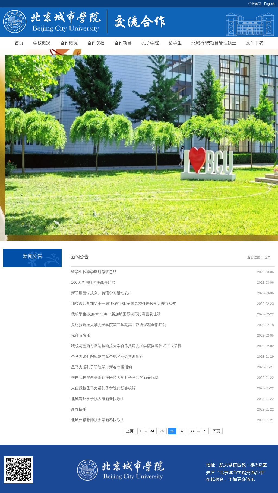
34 (152, 431)
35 (162, 431)
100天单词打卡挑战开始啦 (93, 282)
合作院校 (96, 43)
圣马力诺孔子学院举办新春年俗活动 (101, 367)
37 (182, 431)
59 (204, 431)
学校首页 (254, 4)
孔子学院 (150, 43)
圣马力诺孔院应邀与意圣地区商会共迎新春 (107, 356)
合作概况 (69, 43)
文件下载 (254, 43)
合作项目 (123, 43)
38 (192, 431)
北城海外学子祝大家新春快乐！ (97, 399)
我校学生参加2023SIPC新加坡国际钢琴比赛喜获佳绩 (116, 314)
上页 (130, 431)
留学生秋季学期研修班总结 (94, 272)
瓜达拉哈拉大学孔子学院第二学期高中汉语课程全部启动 (118, 325)
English (269, 4)
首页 (19, 43)
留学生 (175, 43)
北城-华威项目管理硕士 (213, 43)
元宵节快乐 (80, 335)
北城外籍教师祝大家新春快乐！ (97, 420)
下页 (216, 431)
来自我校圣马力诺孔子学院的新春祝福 (103, 388)
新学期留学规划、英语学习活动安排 (101, 293)
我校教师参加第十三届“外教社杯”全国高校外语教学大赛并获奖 (123, 303)
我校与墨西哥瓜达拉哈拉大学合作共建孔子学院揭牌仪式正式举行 (126, 346)
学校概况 (41, 43)
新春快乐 (78, 409)
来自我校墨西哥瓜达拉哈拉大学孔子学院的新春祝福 (115, 377)
